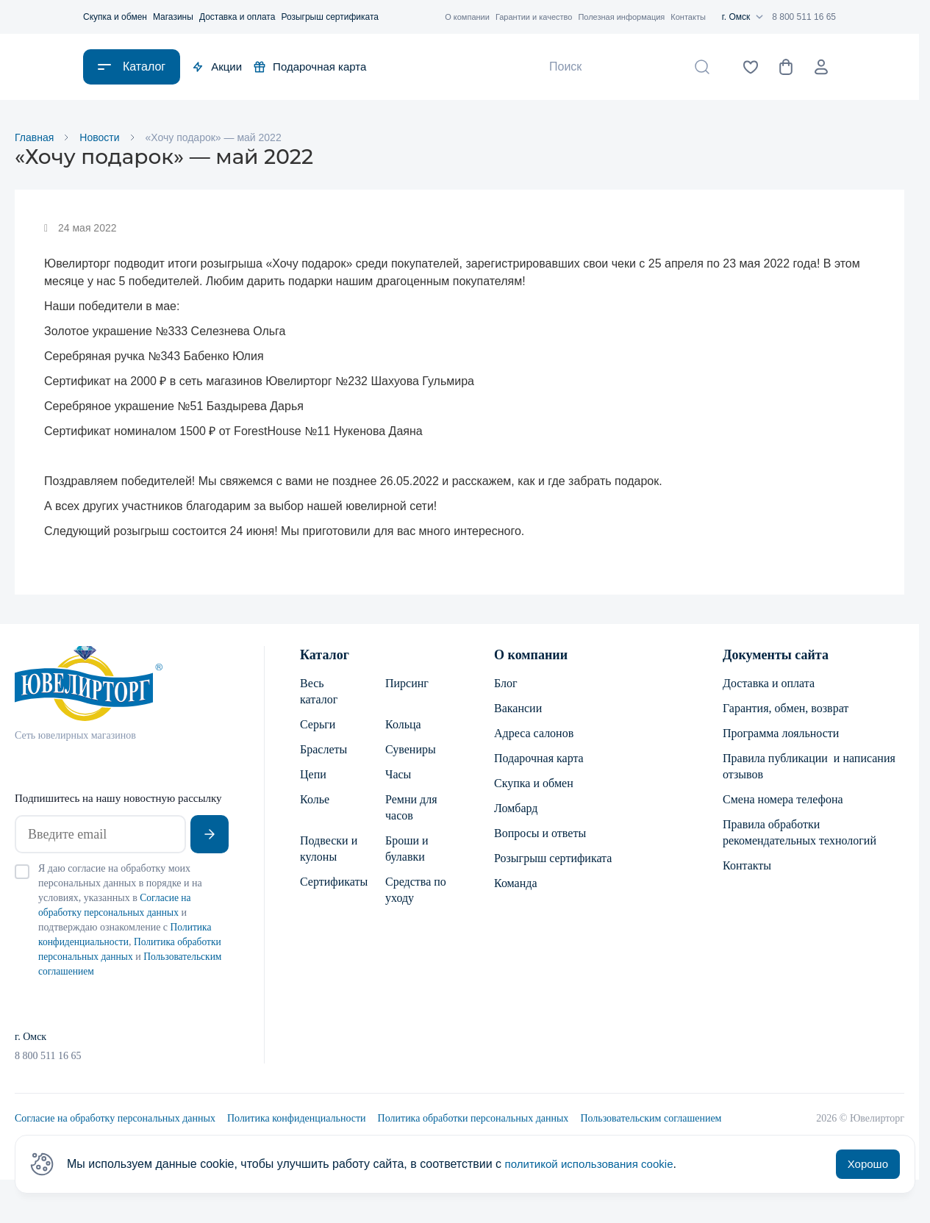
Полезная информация (621, 16)
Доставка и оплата (237, 17)
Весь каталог (318, 692)
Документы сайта (776, 656)
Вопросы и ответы (540, 834)
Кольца (403, 726)
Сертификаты (331, 883)
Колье (314, 801)
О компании (467, 16)
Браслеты (323, 751)
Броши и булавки (407, 850)
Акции (217, 66)
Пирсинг (407, 684)
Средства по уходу (415, 891)
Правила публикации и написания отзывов (809, 767)
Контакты (688, 16)
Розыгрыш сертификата (330, 17)
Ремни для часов (411, 809)
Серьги (317, 726)
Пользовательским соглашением (650, 1119)
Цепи (313, 776)
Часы (398, 776)
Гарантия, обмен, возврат (785, 709)
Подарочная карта (310, 66)
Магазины (173, 17)
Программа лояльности (781, 734)
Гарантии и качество (534, 16)
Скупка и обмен (115, 17)
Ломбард (515, 809)
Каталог (324, 656)
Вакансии (518, 709)
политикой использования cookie (594, 1164)
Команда (515, 884)
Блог (506, 684)
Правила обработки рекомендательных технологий (799, 833)
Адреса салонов (533, 734)
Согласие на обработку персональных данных (115, 1119)
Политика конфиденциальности (296, 1119)
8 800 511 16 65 (804, 17)
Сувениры (410, 751)
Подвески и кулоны (328, 850)
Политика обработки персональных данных (473, 1119)
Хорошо (868, 1164)
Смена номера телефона (783, 801)
